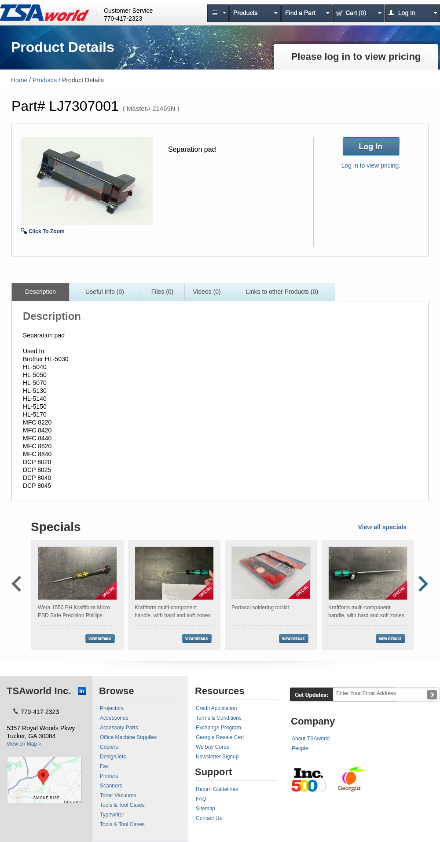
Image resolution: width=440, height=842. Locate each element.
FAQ (201, 799)
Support (213, 771)
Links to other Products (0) (282, 291)
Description (40, 291)
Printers (109, 776)
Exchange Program (218, 728)
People (300, 748)
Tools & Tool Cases (122, 805)
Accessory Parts (119, 728)
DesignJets (113, 757)
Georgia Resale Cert (220, 737)
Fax (104, 766)
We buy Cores (212, 747)
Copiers (109, 747)
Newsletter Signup (217, 757)
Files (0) (162, 291)
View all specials (382, 527)
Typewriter (112, 815)
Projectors (112, 708)
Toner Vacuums (118, 795)
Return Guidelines (217, 789)
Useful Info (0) (104, 291)
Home (19, 80)
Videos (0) (207, 291)
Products (45, 80)
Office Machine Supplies (128, 737)
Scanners (111, 786)
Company (313, 721)
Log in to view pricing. (371, 165)
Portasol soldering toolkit (260, 607)
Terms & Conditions (219, 718)
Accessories (114, 718)
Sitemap (205, 808)
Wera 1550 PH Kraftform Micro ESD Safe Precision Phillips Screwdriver (74, 615)
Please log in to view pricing (356, 56)
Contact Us (209, 818)
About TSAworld (311, 739)
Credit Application (216, 708)
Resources (220, 690)
